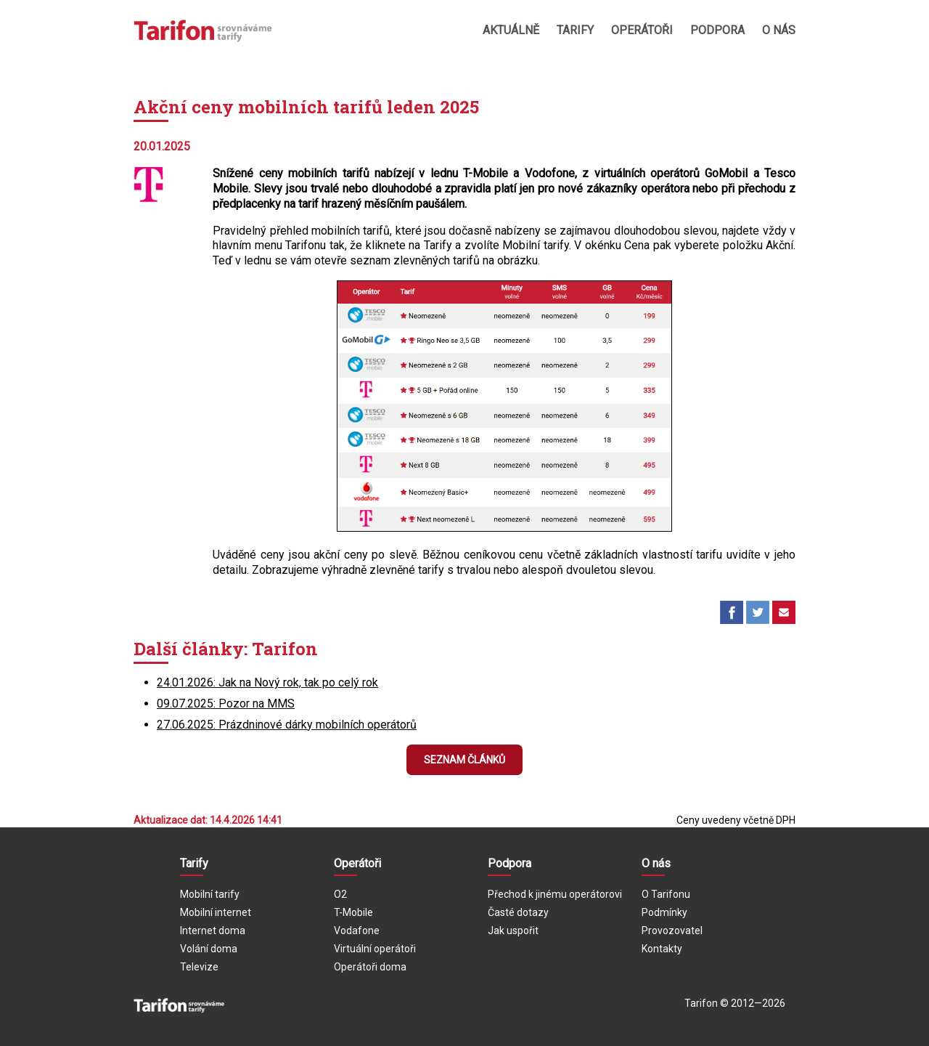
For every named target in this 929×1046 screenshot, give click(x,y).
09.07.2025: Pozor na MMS (226, 703)
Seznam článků (464, 760)
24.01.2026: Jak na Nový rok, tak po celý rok (267, 682)
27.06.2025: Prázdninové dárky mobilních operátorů (287, 724)
